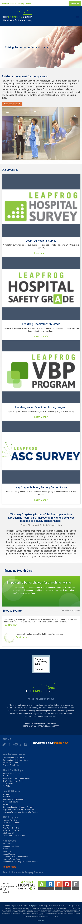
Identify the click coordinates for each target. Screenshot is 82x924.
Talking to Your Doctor (11, 765)
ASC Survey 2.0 (8, 833)
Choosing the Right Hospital (13, 757)
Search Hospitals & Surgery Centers (16, 4)
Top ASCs (6, 786)
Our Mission (7, 844)
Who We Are (9, 840)
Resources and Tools (11, 763)
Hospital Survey (11, 791)
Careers (6, 849)
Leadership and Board (11, 846)
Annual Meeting (9, 854)
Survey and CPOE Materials (13, 799)
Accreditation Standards (12, 830)
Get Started (7, 794)
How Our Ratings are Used (13, 781)
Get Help (6, 804)
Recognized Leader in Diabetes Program (18, 807)
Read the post (10, 625)
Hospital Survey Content (12, 773)
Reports (6, 776)
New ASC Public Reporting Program (16, 778)
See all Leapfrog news (70, 610)
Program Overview (10, 820)
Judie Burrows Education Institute (15, 856)
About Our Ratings (12, 770)
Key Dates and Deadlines (12, 823)
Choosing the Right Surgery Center (16, 760)
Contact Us (7, 851)
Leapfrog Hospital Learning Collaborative (18, 810)
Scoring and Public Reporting (14, 836)
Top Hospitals (8, 783)
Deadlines (6, 797)
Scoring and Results (10, 802)
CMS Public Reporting (11, 828)
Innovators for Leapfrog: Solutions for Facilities (20, 812)
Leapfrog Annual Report (12, 859)
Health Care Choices (13, 754)
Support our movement (12, 104)
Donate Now (75, 3)
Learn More (40, 253)
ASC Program (10, 817)
